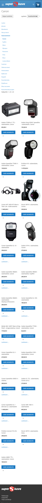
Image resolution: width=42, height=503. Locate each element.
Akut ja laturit (5, 32)
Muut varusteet (5, 86)
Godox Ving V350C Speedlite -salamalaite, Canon (30, 123)
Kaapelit (3, 77)
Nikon (4, 45)
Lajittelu (23, 16)
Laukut (3, 23)
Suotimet (3, 64)
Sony (3, 55)
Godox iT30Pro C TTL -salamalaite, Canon (8, 123)
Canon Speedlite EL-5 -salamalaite (8, 353)
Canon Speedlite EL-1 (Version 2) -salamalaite (9, 406)
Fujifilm (4, 42)
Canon (4, 39)
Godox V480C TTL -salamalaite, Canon (7, 458)
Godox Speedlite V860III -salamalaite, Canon (9, 273)
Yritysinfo (4, 498)
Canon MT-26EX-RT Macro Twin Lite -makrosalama (9, 205)
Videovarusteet (5, 67)
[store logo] (15, 4)
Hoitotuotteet (5, 70)
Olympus (4, 48)
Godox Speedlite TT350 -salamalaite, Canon (29, 327)
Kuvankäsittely (5, 80)
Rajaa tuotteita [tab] (7, 16)
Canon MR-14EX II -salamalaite (27, 406)
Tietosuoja (4, 496)
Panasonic (5, 51)
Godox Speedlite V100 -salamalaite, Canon (28, 353)
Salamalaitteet (5, 35)
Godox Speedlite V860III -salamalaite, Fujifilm (29, 273)
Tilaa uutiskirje (6, 499)
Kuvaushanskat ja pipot (7, 89)
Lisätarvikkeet (6, 61)
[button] (3, 136)
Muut (3, 58)
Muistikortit (4, 29)
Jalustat (3, 26)
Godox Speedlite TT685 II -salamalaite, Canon (10, 164)
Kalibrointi (4, 74)
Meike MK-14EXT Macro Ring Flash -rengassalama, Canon (10, 327)
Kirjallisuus (4, 83)
